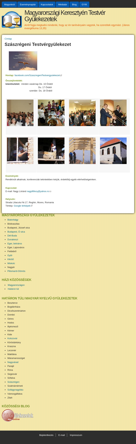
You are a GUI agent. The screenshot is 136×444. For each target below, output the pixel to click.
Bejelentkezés (46, 435)
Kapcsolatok (47, 4)
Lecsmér (11, 350)
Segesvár (12, 374)
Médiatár (62, 4)
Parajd (10, 366)
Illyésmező (12, 326)
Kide (9, 334)
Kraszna (11, 346)
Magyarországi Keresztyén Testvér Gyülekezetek (64, 16)
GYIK (84, 4)
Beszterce (12, 303)
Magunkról (9, 4)
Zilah (9, 397)
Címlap (8, 38)
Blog (74, 4)
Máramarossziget (16, 358)
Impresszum (76, 435)
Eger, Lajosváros (15, 247)
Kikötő (10, 259)
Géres (10, 318)
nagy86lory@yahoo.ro (39, 191)
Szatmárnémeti (15, 386)
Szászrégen (13, 382)
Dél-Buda (12, 235)
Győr (9, 255)
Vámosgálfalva (14, 393)
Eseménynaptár (28, 4)
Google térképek (23, 205)
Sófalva (11, 378)
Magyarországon (16, 285)
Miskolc (11, 263)
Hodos (10, 322)
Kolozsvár (12, 338)
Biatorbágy (12, 219)
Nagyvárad (12, 362)
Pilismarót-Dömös (16, 271)
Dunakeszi (12, 239)
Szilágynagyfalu (15, 389)
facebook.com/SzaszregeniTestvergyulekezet (38, 75)
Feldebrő (11, 251)
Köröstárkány (14, 342)
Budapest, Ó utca (16, 231)
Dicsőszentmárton (16, 310)
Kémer (10, 330)
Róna (10, 370)
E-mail (61, 435)
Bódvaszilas (13, 223)
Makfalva (11, 354)
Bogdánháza (13, 306)
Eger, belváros (14, 243)
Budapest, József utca (18, 227)
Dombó (11, 314)
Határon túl (13, 289)
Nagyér (11, 267)
